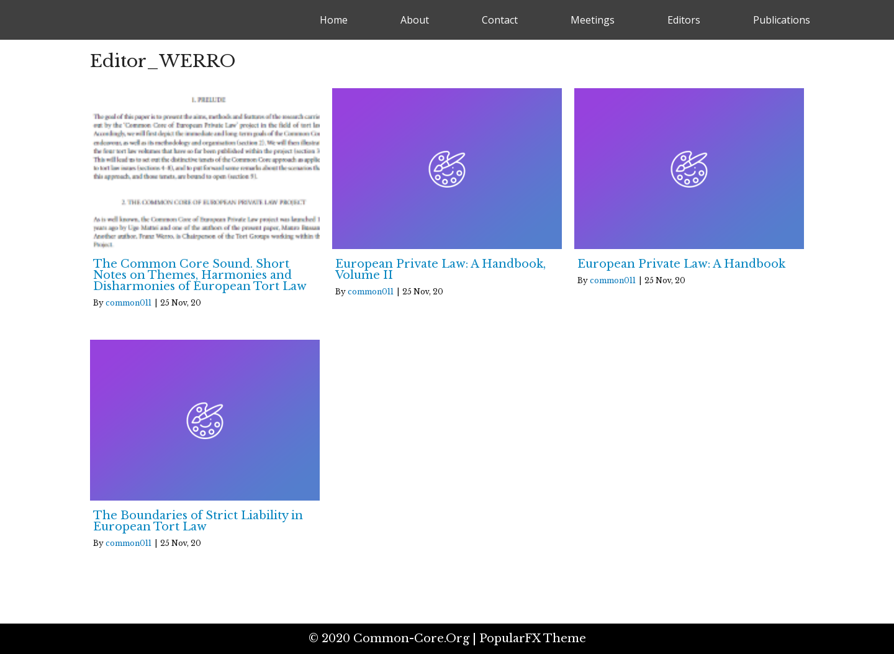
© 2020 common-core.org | (394, 638)
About (414, 20)
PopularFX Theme (532, 638)
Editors (683, 20)
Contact (500, 20)
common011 (128, 302)
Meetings (593, 20)
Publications (781, 20)
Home (334, 20)
